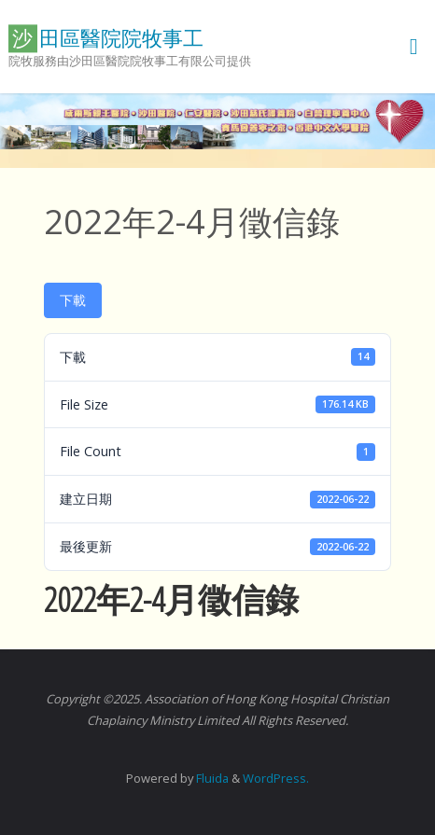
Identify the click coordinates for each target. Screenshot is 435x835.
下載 (73, 300)
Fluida (211, 778)
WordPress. (276, 778)
